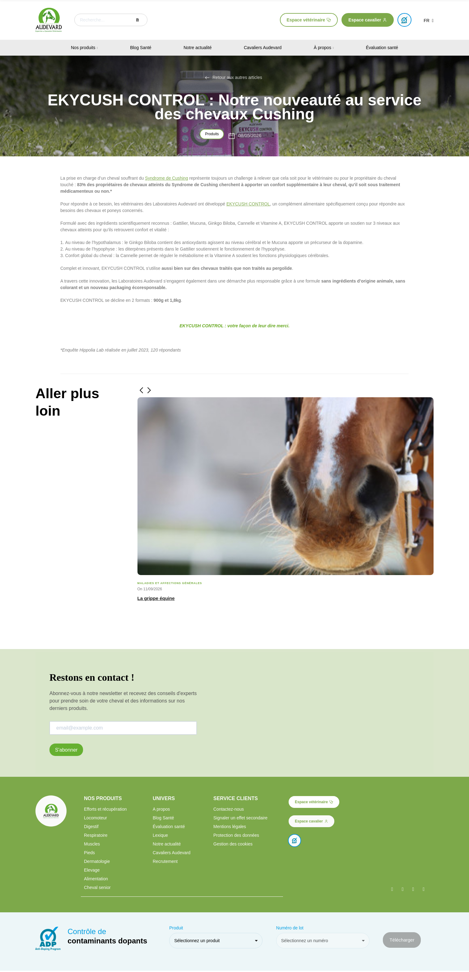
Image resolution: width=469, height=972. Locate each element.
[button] (309, 20)
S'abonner (66, 750)
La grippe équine (156, 598)
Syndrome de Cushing (166, 178)
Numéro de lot (290, 929)
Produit (176, 929)
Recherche (137, 20)
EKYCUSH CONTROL (248, 203)
